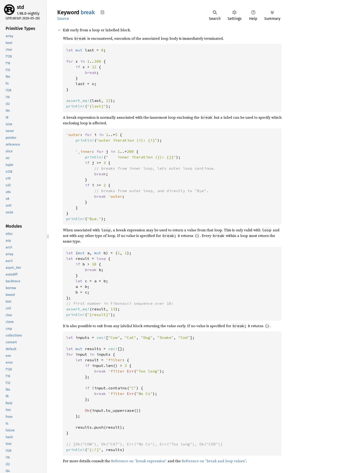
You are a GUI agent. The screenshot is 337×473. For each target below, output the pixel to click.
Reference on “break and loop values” (214, 460)
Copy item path (102, 12)
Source (63, 18)
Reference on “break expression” (139, 460)
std (20, 7)
